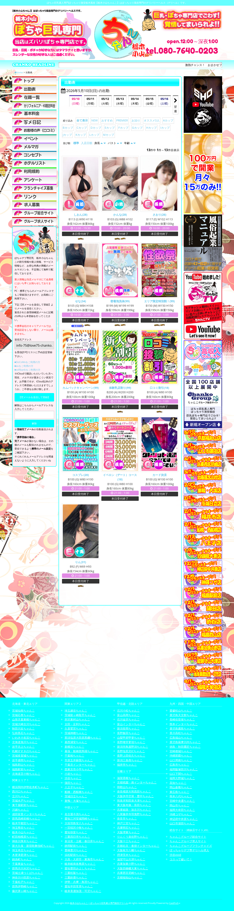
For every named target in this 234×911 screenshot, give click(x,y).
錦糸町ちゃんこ (22, 859)
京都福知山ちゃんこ (130, 877)
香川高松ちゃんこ (181, 733)
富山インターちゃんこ (131, 724)
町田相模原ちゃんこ (25, 837)
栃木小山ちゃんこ (23, 832)
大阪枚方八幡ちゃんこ (131, 850)
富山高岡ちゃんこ (128, 715)
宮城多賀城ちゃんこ (25, 755)
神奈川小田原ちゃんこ (26, 877)
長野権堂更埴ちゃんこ (131, 742)
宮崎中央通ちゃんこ (182, 801)
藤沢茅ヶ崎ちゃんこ (25, 891)
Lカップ (94, 135)
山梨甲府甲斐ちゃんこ (131, 737)
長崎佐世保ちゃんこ (182, 719)
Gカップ (137, 128)
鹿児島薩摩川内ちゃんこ (185, 742)
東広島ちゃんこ (179, 792)
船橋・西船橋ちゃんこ (79, 792)
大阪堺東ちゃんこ (128, 832)
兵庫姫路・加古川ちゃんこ (134, 810)
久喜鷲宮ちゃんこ (76, 728)
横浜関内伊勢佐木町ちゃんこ (30, 787)
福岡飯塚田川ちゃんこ (184, 769)
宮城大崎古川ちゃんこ (26, 724)
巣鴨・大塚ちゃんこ (77, 801)
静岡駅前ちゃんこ (76, 846)
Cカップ (82, 128)
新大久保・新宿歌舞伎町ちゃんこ (33, 846)
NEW (94, 120)
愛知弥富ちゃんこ (76, 832)
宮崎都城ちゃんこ (181, 751)
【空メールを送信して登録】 (34, 397)
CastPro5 (173, 903)
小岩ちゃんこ (73, 774)
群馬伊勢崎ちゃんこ (25, 886)
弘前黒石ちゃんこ (23, 733)
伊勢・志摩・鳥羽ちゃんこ (82, 882)
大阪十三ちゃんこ (128, 841)
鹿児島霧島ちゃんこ (182, 728)
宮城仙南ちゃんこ (23, 710)
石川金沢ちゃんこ (128, 719)
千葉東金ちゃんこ (23, 864)
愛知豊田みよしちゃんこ (80, 868)
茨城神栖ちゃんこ (76, 733)
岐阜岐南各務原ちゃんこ (80, 864)
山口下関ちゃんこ (181, 774)
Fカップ (123, 128)
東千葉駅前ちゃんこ (25, 805)
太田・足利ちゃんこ (77, 724)
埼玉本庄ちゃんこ (23, 850)
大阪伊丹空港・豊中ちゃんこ (135, 796)
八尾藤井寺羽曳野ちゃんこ (134, 814)
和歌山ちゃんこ (127, 787)
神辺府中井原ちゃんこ (184, 819)
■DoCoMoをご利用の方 (27, 362)
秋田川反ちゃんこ (23, 728)
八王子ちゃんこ (74, 787)
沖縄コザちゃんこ (181, 814)
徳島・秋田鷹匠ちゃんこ (185, 747)
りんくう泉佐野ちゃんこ (132, 837)
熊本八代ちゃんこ (181, 796)
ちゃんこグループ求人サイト (188, 841)
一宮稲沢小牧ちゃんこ (79, 827)
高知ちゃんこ (178, 783)
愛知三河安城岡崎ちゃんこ (82, 818)
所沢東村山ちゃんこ (77, 719)
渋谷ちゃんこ (73, 778)
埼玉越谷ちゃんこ (76, 710)
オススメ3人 (151, 120)
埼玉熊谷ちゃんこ (23, 827)
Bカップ (68, 128)
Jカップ (67, 135)
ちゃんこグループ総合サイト (188, 837)
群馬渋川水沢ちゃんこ (26, 868)
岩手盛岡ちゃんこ (23, 760)
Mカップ (108, 135)
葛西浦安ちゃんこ (76, 742)
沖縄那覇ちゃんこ (181, 755)
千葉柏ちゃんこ (74, 755)
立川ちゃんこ (20, 796)
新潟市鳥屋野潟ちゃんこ (132, 747)
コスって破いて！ (181, 859)
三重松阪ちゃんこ (76, 873)
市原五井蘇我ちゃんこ (79, 760)
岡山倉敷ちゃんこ (181, 787)
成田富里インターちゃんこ (29, 814)
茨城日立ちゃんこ (76, 796)
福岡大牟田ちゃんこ (182, 810)
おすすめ (107, 120)
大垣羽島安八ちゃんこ (79, 823)
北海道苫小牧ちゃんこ (26, 774)
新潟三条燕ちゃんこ (130, 760)
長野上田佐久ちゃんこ (131, 755)
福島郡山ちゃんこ (23, 765)
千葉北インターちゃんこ (80, 765)
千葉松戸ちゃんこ (23, 882)
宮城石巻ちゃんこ (23, 715)
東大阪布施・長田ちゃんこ (134, 805)
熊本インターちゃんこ (184, 724)
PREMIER (122, 120)
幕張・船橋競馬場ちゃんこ (82, 751)
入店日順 (86, 143)
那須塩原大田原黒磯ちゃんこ (83, 737)
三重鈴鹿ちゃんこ (76, 877)
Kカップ (81, 135)
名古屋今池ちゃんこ (77, 814)
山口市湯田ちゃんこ (182, 823)
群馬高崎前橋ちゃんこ (26, 818)
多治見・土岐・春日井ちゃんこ (84, 841)
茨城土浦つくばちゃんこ (27, 873)
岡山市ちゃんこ (179, 805)
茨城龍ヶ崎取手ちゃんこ (80, 715)
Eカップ (110, 128)
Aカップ (168, 120)
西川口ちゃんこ (22, 791)
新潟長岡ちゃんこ (128, 728)
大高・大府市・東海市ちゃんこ (84, 859)
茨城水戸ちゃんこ (23, 800)
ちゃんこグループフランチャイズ (191, 846)
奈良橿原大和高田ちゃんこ (134, 791)
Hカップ (151, 128)
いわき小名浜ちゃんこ (26, 737)
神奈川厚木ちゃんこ (25, 841)
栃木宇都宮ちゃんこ (25, 823)
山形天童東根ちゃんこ (26, 719)
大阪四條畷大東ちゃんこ (132, 868)
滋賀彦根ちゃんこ (128, 778)
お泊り (136, 120)
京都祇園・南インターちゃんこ (137, 782)
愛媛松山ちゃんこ (181, 710)
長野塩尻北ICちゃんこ (131, 751)
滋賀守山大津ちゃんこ (131, 859)
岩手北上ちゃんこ (23, 747)
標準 (76, 143)
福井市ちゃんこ (127, 765)
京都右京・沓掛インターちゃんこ (138, 846)
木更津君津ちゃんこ (25, 855)
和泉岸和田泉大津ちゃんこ (134, 800)
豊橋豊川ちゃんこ (76, 850)
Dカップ (95, 128)
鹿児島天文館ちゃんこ (184, 715)
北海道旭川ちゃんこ (25, 742)
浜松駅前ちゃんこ (76, 855)
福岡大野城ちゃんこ (182, 778)
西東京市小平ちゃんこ (79, 769)
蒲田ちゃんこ (73, 783)
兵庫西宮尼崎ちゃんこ (131, 873)
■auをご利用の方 (24, 366)
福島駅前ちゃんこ (23, 769)
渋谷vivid (175, 855)
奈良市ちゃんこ (127, 818)
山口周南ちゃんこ (181, 760)
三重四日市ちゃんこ (77, 837)
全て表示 (82, 120)
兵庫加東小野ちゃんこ (131, 864)
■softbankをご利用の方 (27, 369)
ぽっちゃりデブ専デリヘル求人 (189, 850)
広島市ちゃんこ (179, 765)
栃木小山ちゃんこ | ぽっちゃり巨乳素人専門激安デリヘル (99, 903)
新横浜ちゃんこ (74, 747)
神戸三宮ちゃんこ (128, 823)
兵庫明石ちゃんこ (128, 827)
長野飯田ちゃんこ (128, 733)
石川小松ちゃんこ (128, 710)
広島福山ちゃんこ (181, 737)
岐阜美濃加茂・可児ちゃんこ (83, 891)
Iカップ (165, 128)
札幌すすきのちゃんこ (26, 751)
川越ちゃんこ (20, 810)
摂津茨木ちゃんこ (128, 855)
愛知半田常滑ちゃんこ (79, 886)
